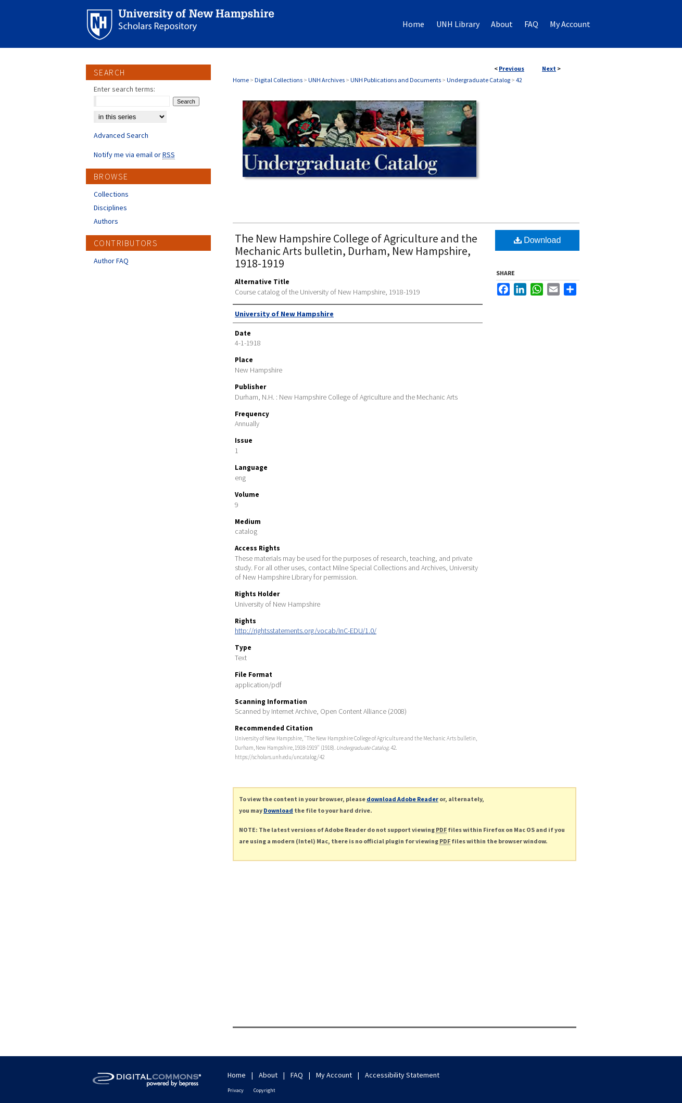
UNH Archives (326, 80)
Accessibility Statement (402, 1075)
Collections (111, 194)
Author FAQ (111, 260)
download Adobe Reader (402, 799)
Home (241, 80)
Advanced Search (121, 135)
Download (537, 240)
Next (549, 68)
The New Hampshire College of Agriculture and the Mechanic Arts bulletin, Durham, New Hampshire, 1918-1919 (356, 251)
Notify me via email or (134, 154)
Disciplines (110, 207)
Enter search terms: (124, 89)
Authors (106, 221)
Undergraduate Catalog (478, 80)
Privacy (236, 1090)
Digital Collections (278, 80)
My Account (334, 1075)
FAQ (297, 1075)
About (268, 1075)
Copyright (264, 1090)
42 (519, 80)
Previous (511, 68)
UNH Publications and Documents (395, 80)
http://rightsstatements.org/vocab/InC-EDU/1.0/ (305, 630)
